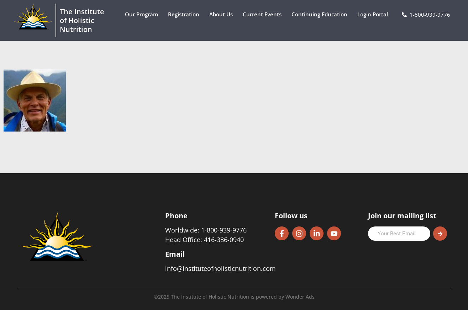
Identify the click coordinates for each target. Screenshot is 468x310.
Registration (185, 14)
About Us (222, 14)
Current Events (264, 14)
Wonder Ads (300, 296)
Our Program (143, 14)
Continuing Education (321, 14)
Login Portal (374, 14)
